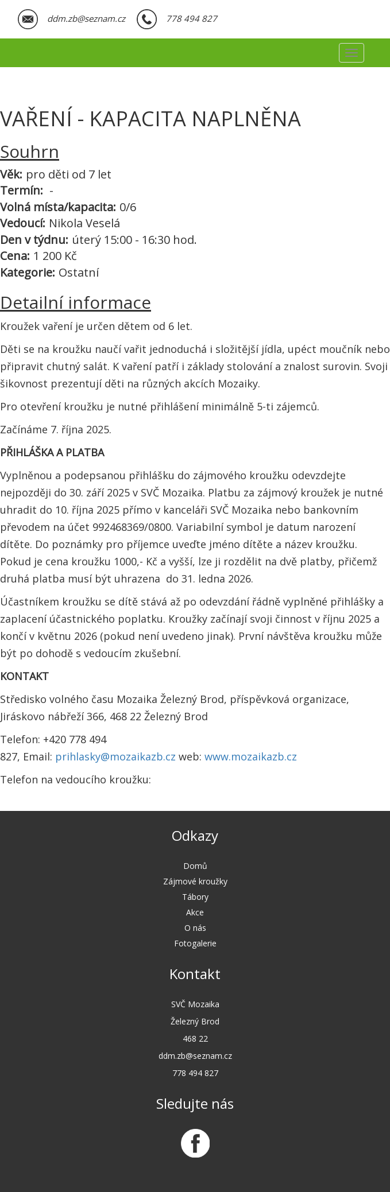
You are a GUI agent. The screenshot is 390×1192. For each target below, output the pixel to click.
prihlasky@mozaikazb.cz (115, 756)
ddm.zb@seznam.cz (86, 18)
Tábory (195, 896)
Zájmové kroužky (195, 881)
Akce (195, 912)
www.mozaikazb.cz (250, 756)
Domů (195, 865)
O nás (195, 927)
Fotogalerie (195, 943)
